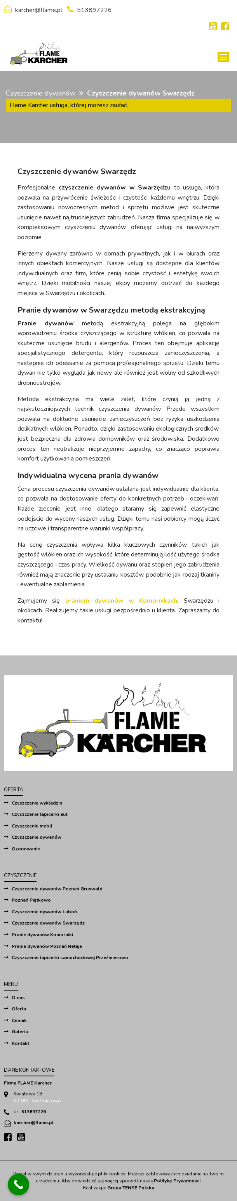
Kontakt (20, 1043)
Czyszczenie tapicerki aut (39, 814)
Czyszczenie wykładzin (37, 803)
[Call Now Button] (18, 1184)
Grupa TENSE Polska (130, 1188)
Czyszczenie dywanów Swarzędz (48, 923)
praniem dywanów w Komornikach (121, 600)
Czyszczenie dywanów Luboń (44, 912)
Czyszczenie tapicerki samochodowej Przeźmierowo (70, 957)
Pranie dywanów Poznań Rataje (47, 946)
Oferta (19, 1009)
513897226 (94, 10)
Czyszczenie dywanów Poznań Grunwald (57, 889)
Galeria (20, 1032)
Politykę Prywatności (177, 1181)
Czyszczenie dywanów (40, 93)
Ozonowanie (26, 849)
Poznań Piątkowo (31, 900)
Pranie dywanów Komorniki (42, 935)
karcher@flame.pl (38, 10)
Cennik (19, 1020)
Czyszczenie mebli (32, 826)
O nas (18, 997)
